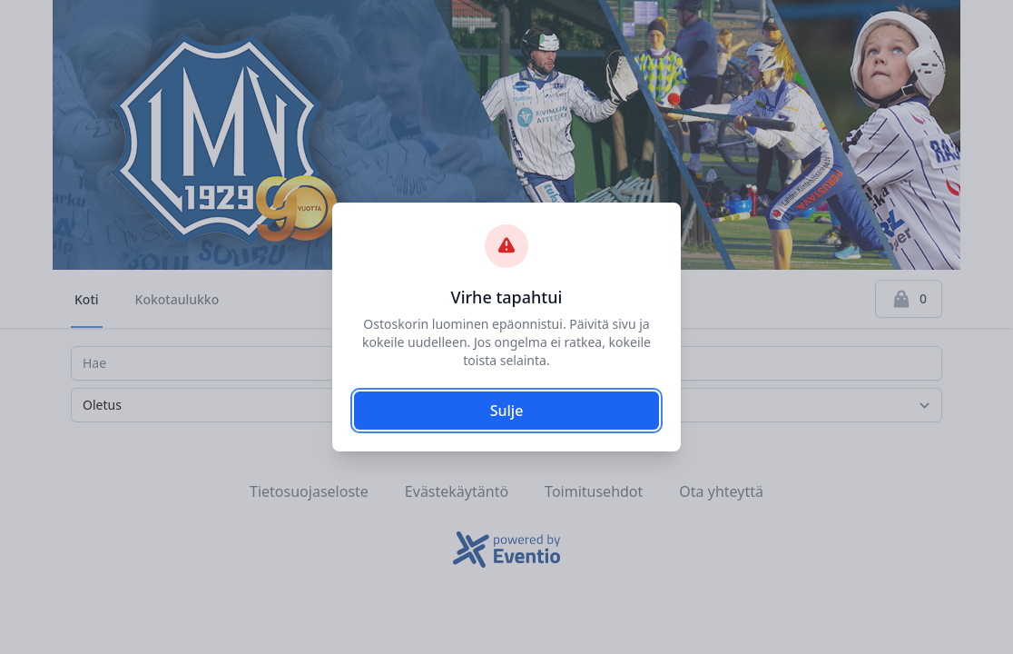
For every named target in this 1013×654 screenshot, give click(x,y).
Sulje (507, 411)
